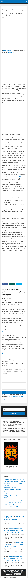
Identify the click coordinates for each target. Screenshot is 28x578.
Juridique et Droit (9, 516)
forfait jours (10, 52)
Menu (2, 1)
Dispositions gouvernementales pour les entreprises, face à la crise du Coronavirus (14, 483)
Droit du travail (7, 18)
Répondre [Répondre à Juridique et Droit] (4, 353)
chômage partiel (8, 50)
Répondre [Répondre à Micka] (4, 331)
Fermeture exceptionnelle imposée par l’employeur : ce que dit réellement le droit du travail (14, 530)
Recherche (14, 413)
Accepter (17, 574)
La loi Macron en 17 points (11, 506)
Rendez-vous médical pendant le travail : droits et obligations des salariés (14, 517)
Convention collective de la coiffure (14, 479)
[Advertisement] (14, 34)
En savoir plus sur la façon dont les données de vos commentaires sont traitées (13, 398)
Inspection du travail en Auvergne (13, 500)
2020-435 (18, 176)
